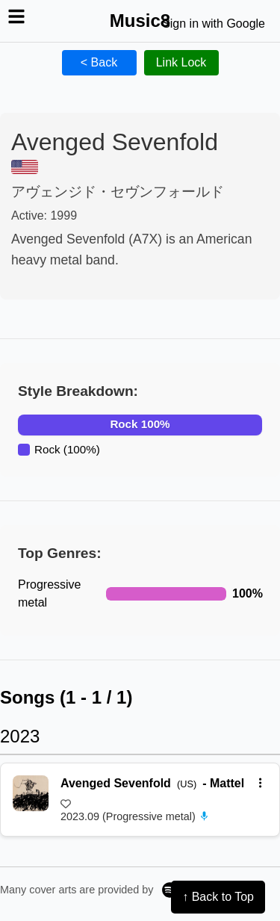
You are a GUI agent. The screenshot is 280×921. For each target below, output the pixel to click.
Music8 (140, 20)
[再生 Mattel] (31, 793)
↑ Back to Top (218, 896)
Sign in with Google (213, 23)
